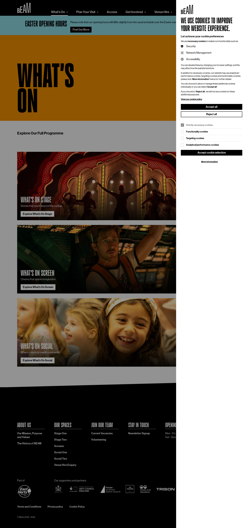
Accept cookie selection (212, 152)
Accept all (211, 106)
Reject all (211, 114)
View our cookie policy (191, 99)
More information (209, 161)
